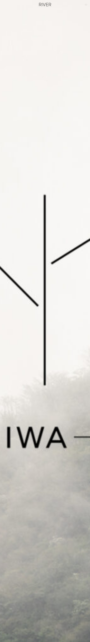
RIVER (45, 4)
